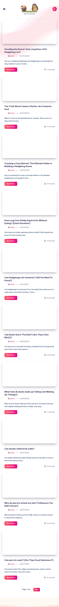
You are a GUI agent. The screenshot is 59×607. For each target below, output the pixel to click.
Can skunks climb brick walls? (19, 449)
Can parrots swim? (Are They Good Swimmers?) (28, 560)
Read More (12, 70)
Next (36, 589)
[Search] (54, 9)
